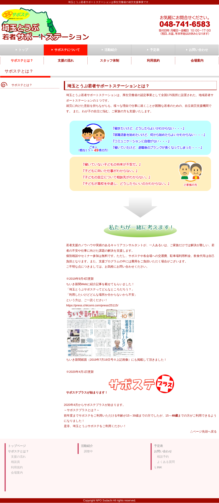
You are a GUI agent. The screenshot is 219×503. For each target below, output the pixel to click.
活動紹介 (87, 446)
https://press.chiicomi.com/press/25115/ (92, 305)
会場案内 (17, 472)
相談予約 (163, 456)
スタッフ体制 (109, 60)
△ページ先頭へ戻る (203, 431)
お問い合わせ (163, 451)
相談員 (15, 462)
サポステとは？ (21, 85)
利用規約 (17, 467)
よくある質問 (166, 462)
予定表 (158, 446)
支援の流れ (18, 456)
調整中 (88, 451)
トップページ (17, 446)
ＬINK (158, 467)
